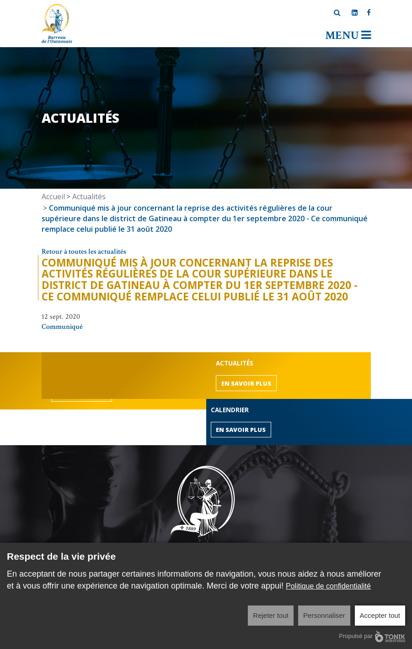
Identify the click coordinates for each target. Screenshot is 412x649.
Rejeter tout (271, 615)
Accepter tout (380, 615)
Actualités (89, 196)
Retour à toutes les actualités (84, 251)
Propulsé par (372, 636)
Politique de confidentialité (328, 586)
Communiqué (62, 327)
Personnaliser (324, 615)
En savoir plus (246, 383)
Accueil (53, 196)
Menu (348, 35)
